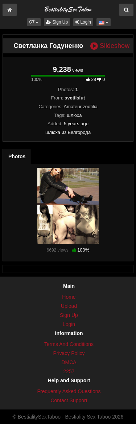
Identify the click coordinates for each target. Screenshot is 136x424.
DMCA (68, 362)
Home (68, 297)
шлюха (74, 115)
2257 (68, 371)
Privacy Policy (69, 353)
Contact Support (68, 400)
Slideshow (109, 45)
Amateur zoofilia (81, 106)
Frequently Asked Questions (68, 391)
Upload (69, 306)
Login (83, 22)
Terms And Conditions (69, 344)
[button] (34, 22)
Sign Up (57, 22)
